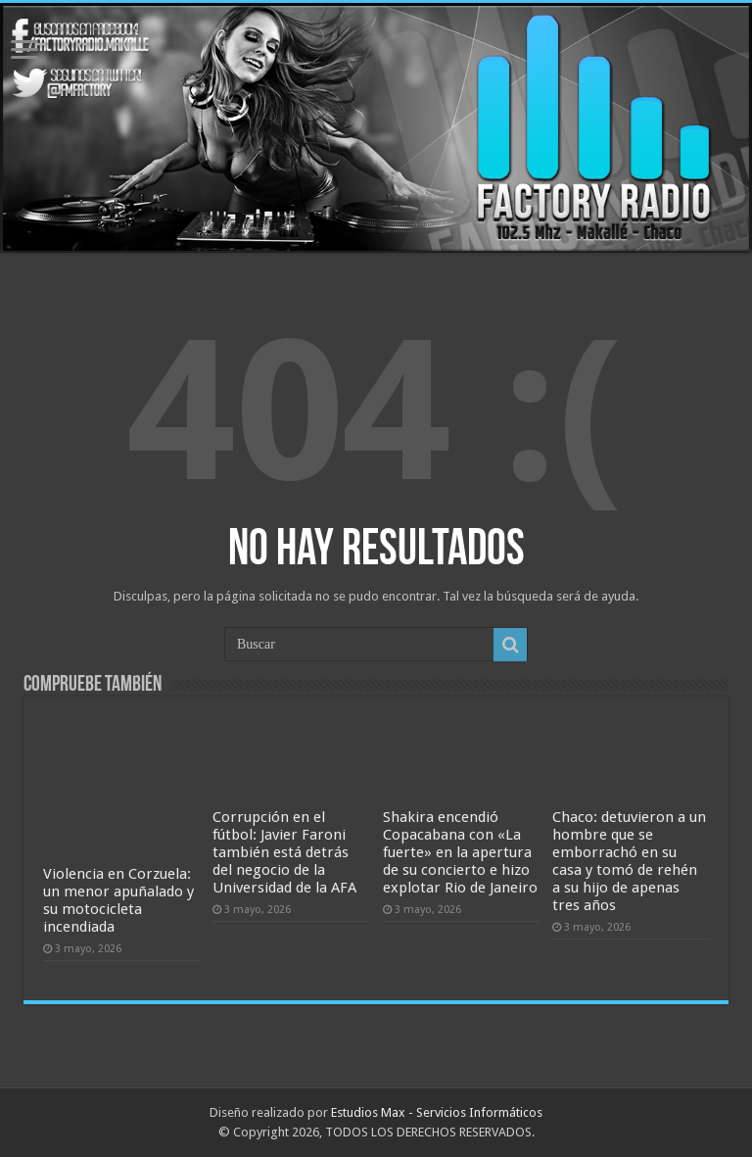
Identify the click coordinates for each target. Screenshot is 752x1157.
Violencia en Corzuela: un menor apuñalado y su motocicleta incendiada (118, 900)
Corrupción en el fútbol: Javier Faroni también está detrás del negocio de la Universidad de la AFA (284, 852)
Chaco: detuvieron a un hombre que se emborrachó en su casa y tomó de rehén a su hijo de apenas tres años (629, 861)
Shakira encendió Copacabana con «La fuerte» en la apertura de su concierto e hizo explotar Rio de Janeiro (460, 852)
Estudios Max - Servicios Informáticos (436, 1112)
